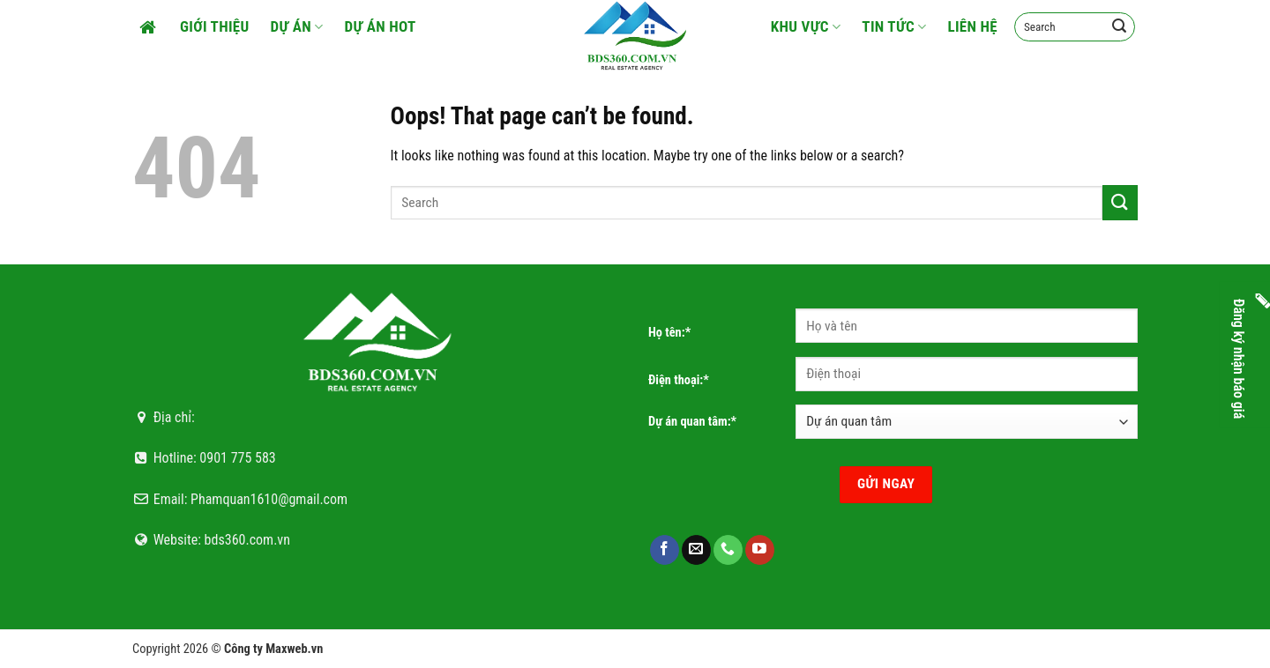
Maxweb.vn (294, 649)
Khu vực (806, 26)
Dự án (297, 26)
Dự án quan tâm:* (692, 421)
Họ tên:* (669, 332)
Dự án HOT (380, 26)
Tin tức (894, 26)
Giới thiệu (215, 26)
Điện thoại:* (678, 380)
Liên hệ (972, 26)
